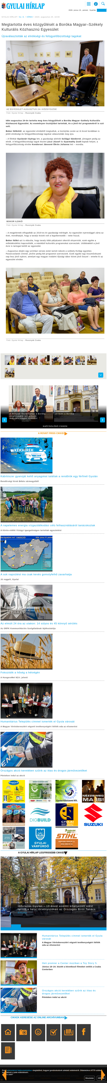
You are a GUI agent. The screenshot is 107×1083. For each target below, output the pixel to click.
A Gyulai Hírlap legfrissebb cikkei (40, 854)
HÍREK (30, 17)
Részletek (89, 1078)
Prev (15, 919)
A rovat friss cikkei (50, 433)
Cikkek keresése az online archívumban (36, 1019)
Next (103, 919)
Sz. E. (22, 17)
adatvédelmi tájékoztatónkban (19, 1070)
